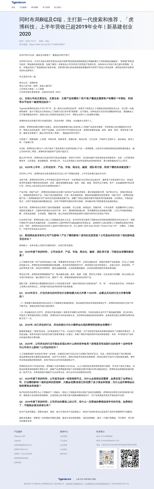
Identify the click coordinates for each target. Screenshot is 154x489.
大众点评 (66, 161)
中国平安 (27, 229)
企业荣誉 (63, 445)
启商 (71, 130)
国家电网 (34, 139)
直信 (105, 201)
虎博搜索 (17, 462)
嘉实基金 (122, 139)
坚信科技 (66, 265)
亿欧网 (108, 223)
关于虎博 (46, 7)
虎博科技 (34, 83)
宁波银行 (27, 142)
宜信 (85, 157)
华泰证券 (52, 139)
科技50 (81, 223)
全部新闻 (63, 436)
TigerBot (17, 441)
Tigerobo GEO (19, 436)
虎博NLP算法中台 (21, 449)
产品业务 (63, 441)
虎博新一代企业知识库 (23, 454)
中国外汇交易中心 (107, 139)
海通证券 (73, 139)
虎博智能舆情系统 (21, 458)
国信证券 (83, 139)
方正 (91, 139)
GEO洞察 (34, 7)
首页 (13, 7)
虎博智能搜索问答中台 (23, 445)
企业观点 (63, 449)
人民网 (43, 139)
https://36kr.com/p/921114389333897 (47, 44)
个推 (120, 366)
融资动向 (63, 454)
